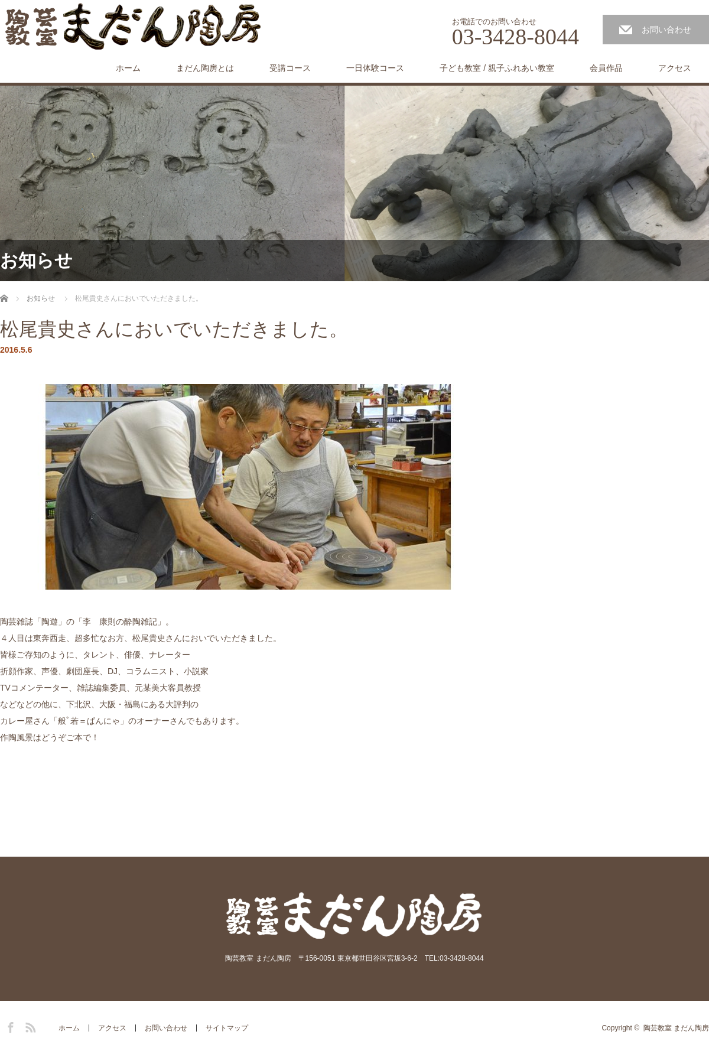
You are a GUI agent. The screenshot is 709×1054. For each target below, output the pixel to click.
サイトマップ (227, 1028)
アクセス (674, 68)
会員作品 (606, 68)
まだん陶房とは (205, 68)
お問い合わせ (666, 29)
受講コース (290, 68)
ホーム (128, 68)
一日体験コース (375, 68)
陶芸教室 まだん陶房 (676, 1028)
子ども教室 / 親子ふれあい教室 (497, 68)
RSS (29, 1026)
